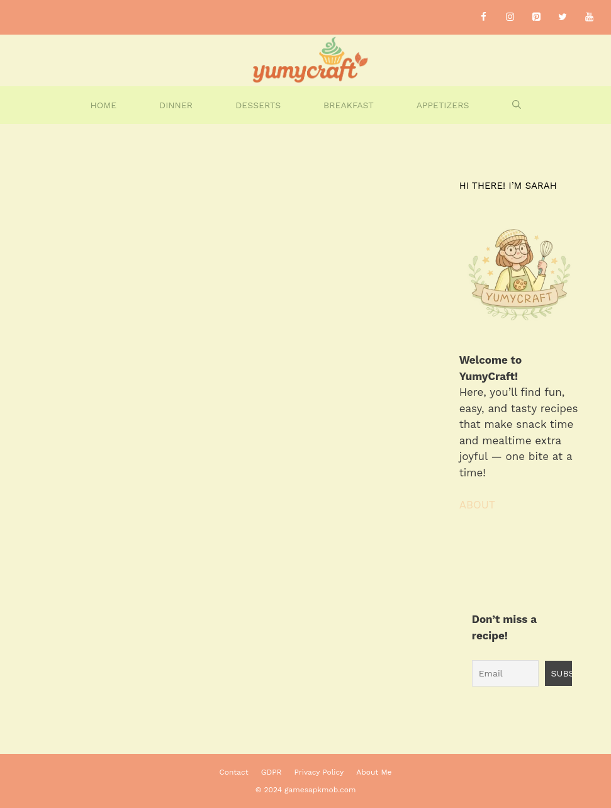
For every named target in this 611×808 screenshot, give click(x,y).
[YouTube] (589, 17)
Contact (234, 772)
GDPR (271, 772)
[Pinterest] (536, 17)
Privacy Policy (319, 772)
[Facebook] (483, 17)
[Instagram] (509, 17)
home (103, 105)
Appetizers (443, 105)
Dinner (176, 105)
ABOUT (477, 504)
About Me (373, 772)
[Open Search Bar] (516, 105)
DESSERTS (258, 105)
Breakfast (348, 105)
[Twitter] (562, 17)
